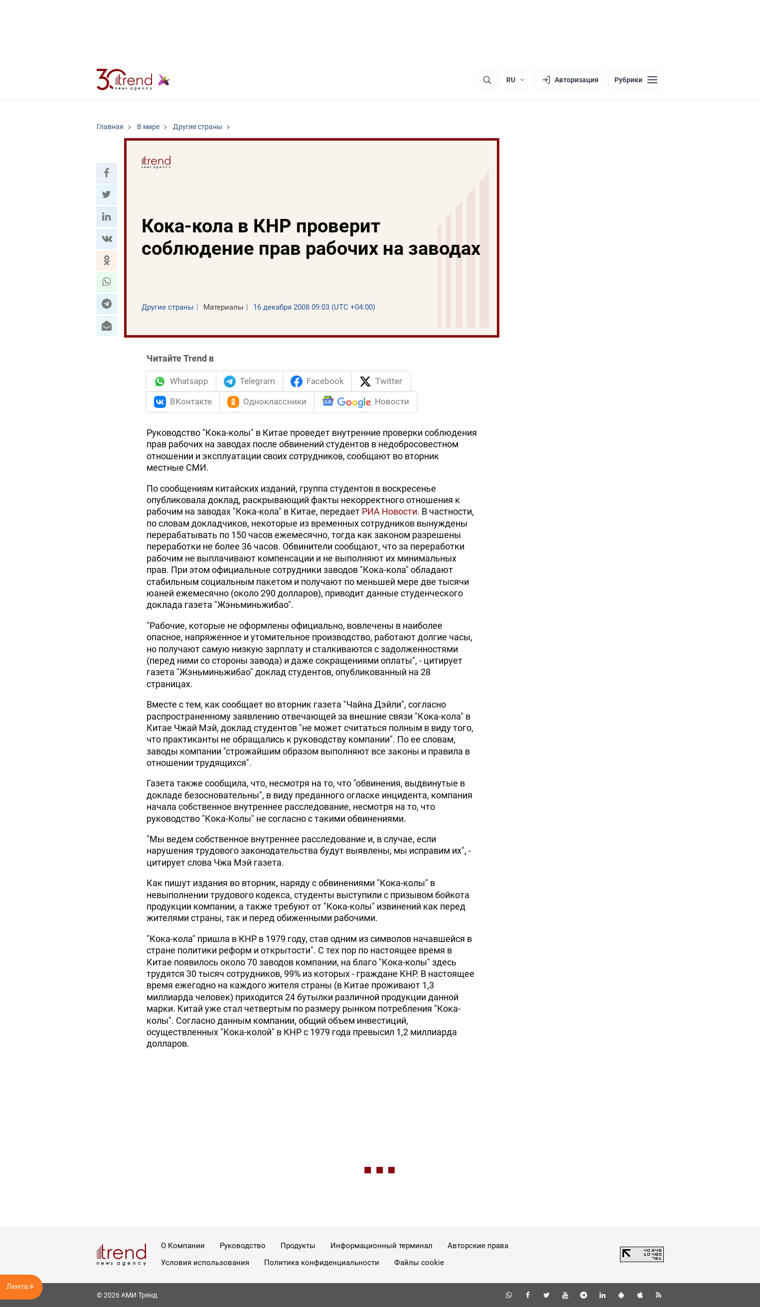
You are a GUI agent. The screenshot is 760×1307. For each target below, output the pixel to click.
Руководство (243, 1245)
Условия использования (205, 1262)
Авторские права (478, 1245)
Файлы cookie (419, 1262)
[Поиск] (487, 80)
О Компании (183, 1245)
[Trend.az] (133, 80)
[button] (107, 173)
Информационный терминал (381, 1245)
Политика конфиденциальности (321, 1262)
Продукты (298, 1245)
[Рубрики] (636, 80)
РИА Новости (389, 511)
